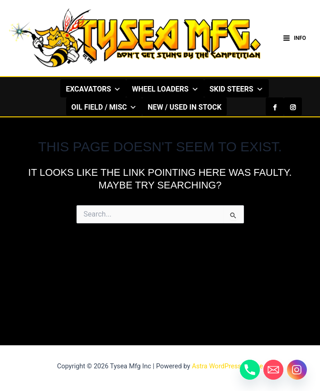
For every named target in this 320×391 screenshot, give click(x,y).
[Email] (273, 370)
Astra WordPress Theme (227, 366)
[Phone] (250, 370)
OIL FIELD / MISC (104, 107)
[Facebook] (275, 106)
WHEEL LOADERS (165, 88)
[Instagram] (293, 106)
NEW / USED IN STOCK (184, 107)
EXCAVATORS (93, 88)
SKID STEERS (236, 88)
